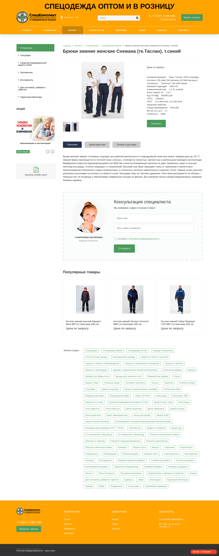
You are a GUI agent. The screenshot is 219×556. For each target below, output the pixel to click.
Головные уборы (112, 383)
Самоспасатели (171, 454)
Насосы (88, 473)
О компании (49, 30)
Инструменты (26, 80)
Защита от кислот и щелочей (154, 357)
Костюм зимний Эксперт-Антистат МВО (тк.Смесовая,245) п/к (131, 322)
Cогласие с (138, 239)
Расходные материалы (131, 473)
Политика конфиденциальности (29, 551)
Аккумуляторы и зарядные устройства (166, 473)
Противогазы (26, 72)
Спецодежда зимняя (112, 350)
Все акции (23, 151)
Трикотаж (168, 383)
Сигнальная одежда (172, 370)
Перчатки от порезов (95, 441)
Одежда (128, 480)
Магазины (121, 30)
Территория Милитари (31, 97)
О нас (67, 519)
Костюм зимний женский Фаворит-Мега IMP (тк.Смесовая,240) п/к (84, 322)
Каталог (72, 30)
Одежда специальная (163, 350)
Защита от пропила (174, 363)
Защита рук (176, 428)
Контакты (183, 30)
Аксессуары (161, 396)
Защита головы (177, 408)
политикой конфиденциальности (144, 239)
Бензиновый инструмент (96, 467)
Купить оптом (96, 30)
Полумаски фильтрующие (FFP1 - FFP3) (104, 428)
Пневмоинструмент (153, 467)
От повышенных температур (98, 434)
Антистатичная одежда (96, 357)
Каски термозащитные (117, 415)
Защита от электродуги (96, 370)
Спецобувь (25, 55)
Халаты (155, 383)
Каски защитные (93, 415)
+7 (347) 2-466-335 (163, 15)
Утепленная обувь (171, 389)
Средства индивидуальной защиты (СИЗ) (32, 64)
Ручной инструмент (185, 460)
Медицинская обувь (94, 396)
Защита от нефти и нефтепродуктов (102, 363)
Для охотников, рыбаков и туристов (31, 88)
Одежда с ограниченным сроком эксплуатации (135, 370)
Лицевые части (151, 454)
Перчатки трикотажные (157, 441)
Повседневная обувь (119, 396)
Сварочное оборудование (126, 467)
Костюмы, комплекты (135, 383)
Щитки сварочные (155, 408)
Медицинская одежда (158, 376)
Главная (26, 30)
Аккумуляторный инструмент (131, 460)
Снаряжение (116, 486)
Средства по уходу (94, 402)
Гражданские (91, 454)
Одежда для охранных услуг (128, 376)
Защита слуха (139, 447)
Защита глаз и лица (163, 402)
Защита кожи (162, 415)
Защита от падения (156, 428)
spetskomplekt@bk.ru (173, 519)
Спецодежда (26, 48)
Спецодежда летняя (137, 350)
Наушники (169, 447)
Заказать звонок (168, 19)
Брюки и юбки (91, 383)
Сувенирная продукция (156, 486)
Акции (142, 30)
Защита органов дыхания (97, 421)
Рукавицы (122, 447)
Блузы (177, 376)
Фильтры (89, 460)
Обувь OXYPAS (142, 396)
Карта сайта (50, 551)
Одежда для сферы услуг (97, 376)
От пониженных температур (131, 434)
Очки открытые (112, 408)
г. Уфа (75, 17)
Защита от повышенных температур (142, 363)
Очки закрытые (92, 408)
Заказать (156, 123)
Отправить (124, 248)
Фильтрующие (191, 454)
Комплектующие (130, 454)
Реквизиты (69, 529)
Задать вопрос (192, 17)
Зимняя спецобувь (110, 389)
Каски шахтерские (141, 415)
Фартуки (191, 370)
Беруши (155, 447)
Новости (162, 30)
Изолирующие (110, 454)
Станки (193, 473)
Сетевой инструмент (160, 460)
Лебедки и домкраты (178, 467)
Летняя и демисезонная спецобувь (141, 389)
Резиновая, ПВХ (180, 396)
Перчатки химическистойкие (98, 447)
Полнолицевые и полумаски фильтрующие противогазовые (143, 421)
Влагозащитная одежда (124, 357)
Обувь (141, 480)
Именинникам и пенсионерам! (35, 143)
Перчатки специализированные (125, 441)
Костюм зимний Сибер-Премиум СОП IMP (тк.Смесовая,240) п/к (178, 322)
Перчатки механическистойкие (164, 434)
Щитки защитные (133, 408)
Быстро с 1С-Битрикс (202, 552)
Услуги (115, 519)
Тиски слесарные (106, 473)
